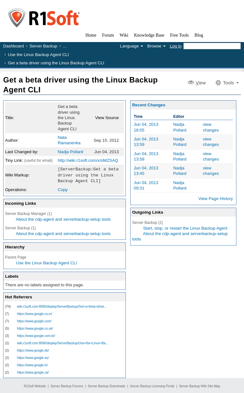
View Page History (215, 198)
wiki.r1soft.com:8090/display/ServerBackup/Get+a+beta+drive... (62, 305)
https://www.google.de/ (33, 349)
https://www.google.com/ (34, 320)
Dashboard (13, 46)
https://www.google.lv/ (32, 364)
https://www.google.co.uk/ (35, 327)
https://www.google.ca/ (33, 371)
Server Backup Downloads (106, 385)
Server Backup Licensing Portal (152, 385)
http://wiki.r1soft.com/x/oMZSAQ (88, 160)
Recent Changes (148, 105)
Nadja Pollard (70, 151)
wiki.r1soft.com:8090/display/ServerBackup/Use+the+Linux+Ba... (62, 342)
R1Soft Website (35, 385)
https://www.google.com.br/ (36, 335)
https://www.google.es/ (33, 357)
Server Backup (43, 46)
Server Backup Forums (67, 385)
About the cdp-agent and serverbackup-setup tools (63, 218)
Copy (63, 188)
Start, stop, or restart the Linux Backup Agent (185, 228)
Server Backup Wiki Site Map (199, 385)
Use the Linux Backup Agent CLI (38, 54)
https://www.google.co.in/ (34, 313)
